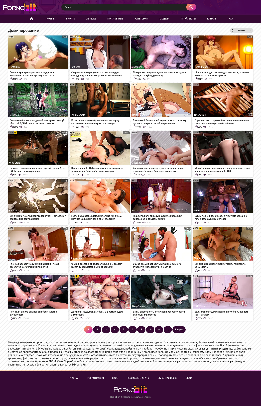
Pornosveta (76, 258)
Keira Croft (14, 162)
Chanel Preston (202, 258)
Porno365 (137, 210)
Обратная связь (167, 378)
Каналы (212, 18)
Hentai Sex (14, 67)
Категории (141, 18)
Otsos (197, 210)
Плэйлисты (188, 18)
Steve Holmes (139, 258)
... (168, 329)
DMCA (189, 378)
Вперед (179, 329)
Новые (50, 18)
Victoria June (77, 210)
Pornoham (14, 115)
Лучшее (91, 18)
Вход (115, 378)
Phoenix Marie (78, 306)
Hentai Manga (201, 67)
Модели (164, 18)
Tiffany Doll (200, 115)
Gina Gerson (138, 306)
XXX (231, 18)
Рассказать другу (138, 378)
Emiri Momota (78, 115)
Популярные (115, 18)
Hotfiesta (75, 67)
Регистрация (96, 378)
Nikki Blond (200, 306)
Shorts (70, 18)
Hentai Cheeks (16, 210)
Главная (31, 18)
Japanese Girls (139, 67)
